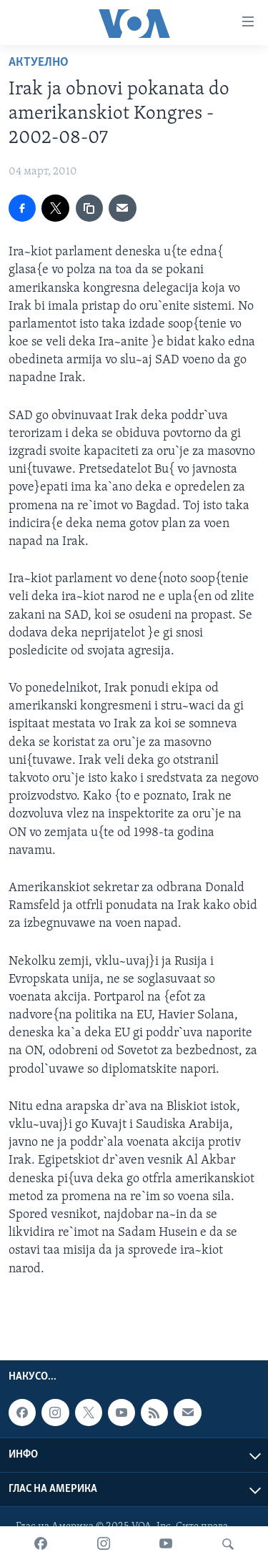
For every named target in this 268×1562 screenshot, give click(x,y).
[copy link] (89, 208)
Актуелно (39, 62)
